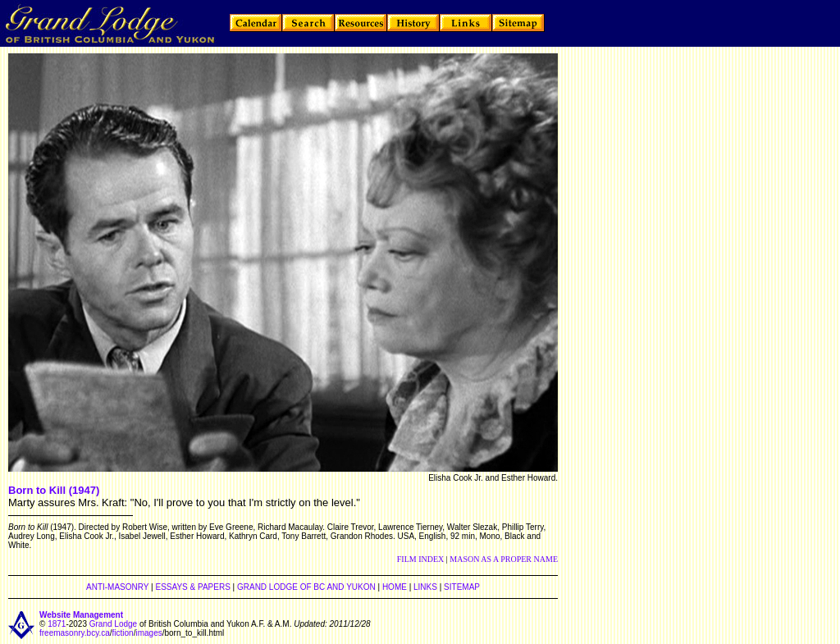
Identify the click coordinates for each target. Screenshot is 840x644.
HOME (394, 586)
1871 (57, 623)
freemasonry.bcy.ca (74, 632)
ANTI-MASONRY (117, 586)
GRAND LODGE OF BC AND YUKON (306, 586)
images (148, 632)
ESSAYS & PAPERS (192, 586)
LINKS (425, 586)
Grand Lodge (113, 623)
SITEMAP (462, 586)
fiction (123, 632)
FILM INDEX (421, 559)
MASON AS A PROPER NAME (504, 559)
